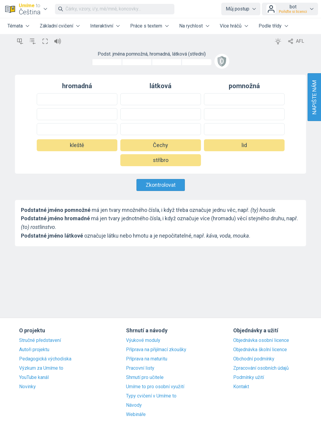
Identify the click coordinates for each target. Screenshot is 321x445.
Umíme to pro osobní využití (155, 386)
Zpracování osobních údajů (261, 368)
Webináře (136, 414)
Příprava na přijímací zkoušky (156, 349)
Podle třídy (270, 26)
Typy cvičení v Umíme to (151, 396)
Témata (15, 26)
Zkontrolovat (161, 185)
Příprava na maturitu (146, 359)
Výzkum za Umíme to (41, 368)
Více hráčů (231, 26)
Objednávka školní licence (260, 349)
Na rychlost (191, 26)
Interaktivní (101, 26)
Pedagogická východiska (45, 359)
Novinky (27, 386)
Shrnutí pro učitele (145, 377)
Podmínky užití (248, 377)
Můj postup (237, 9)
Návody (134, 405)
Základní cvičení (56, 26)
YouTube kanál (34, 377)
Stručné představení (40, 340)
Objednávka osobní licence (261, 340)
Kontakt (241, 386)
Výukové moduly (143, 340)
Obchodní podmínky (253, 359)
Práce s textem (146, 26)
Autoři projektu (34, 349)
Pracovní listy (140, 368)
